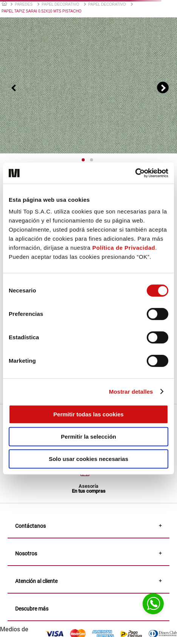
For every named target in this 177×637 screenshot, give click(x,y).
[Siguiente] (163, 87)
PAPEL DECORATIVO (60, 4)
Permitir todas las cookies (88, 414)
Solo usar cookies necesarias (88, 459)
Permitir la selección (88, 436)
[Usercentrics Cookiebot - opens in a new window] (135, 173)
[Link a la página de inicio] (4, 3)
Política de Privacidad (123, 247)
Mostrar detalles (131, 391)
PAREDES (24, 4)
